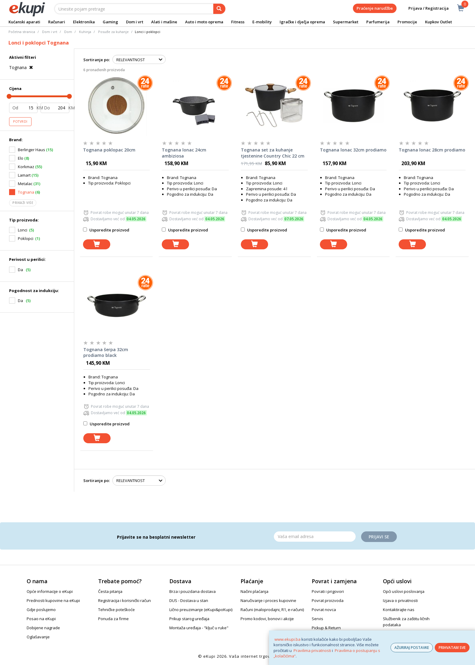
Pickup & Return (326, 627)
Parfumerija (378, 22)
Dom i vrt (134, 22)
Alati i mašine (164, 22)
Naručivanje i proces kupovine (268, 600)
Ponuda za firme (113, 618)
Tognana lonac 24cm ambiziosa (184, 153)
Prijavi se (379, 537)
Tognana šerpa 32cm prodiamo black (105, 352)
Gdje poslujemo (41, 609)
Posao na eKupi (41, 618)
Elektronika (84, 22)
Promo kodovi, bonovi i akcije (267, 618)
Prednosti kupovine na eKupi (53, 600)
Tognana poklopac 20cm (109, 150)
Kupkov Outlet (438, 22)
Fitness (237, 22)
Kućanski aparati (24, 22)
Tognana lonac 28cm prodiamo (432, 150)
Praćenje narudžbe (375, 8)
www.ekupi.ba (287, 639)
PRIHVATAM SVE (452, 647)
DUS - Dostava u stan (188, 600)
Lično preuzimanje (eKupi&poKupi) (200, 609)
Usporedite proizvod (106, 230)
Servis (317, 618)
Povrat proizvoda (328, 600)
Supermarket (345, 22)
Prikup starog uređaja (189, 618)
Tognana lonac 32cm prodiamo (353, 150)
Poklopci (25, 238)
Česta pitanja (110, 591)
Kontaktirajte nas (398, 609)
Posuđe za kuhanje (113, 31)
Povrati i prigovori (328, 591)
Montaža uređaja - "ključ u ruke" (198, 627)
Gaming (110, 22)
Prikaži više (22, 203)
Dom (68, 31)
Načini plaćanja (254, 591)
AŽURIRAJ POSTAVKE (411, 647)
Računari (56, 22)
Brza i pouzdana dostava (192, 591)
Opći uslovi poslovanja (403, 591)
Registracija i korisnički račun (124, 600)
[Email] (315, 536)
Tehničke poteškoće (116, 609)
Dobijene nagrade (43, 627)
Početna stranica (21, 31)
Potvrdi (20, 121)
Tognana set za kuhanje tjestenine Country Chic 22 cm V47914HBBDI (272, 153)
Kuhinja (85, 31)
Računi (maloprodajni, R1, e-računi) (272, 609)
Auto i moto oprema (204, 22)
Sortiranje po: (96, 59)
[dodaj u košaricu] (96, 244)
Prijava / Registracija (424, 8)
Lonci (22, 230)
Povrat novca (324, 609)
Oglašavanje (38, 637)
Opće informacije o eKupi (50, 591)
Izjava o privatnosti (400, 600)
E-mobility (262, 22)
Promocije (407, 22)
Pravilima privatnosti (312, 650)
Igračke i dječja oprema (302, 22)
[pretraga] (219, 9)
